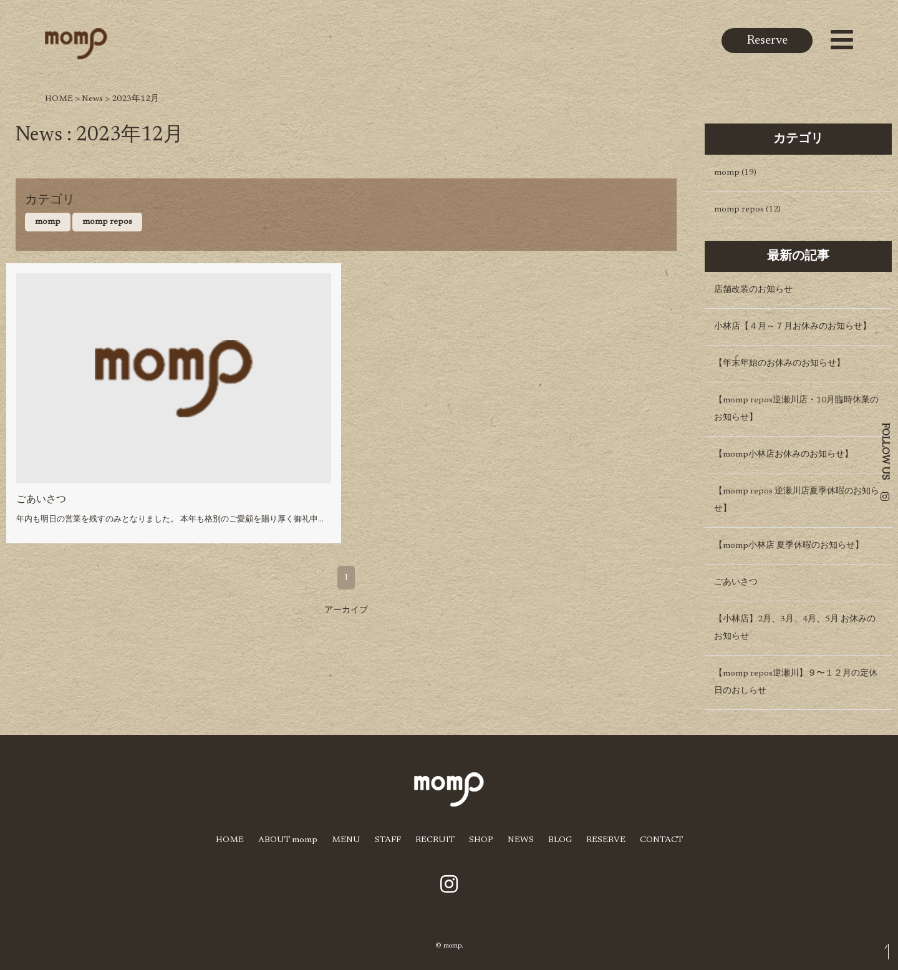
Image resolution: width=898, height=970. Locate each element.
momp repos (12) (747, 209)
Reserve (767, 40)
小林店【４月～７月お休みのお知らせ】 (792, 327)
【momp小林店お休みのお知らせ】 (783, 454)
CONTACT (661, 840)
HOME (59, 99)
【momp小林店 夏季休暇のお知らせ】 (789, 545)
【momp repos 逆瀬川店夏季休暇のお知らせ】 (796, 500)
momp (47, 222)
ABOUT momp (287, 840)
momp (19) (735, 172)
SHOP (481, 840)
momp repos (107, 222)
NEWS (521, 840)
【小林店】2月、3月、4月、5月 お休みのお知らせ (795, 628)
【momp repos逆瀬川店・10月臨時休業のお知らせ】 (796, 409)
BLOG (560, 840)
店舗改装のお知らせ (753, 290)
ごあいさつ (41, 500)
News (92, 99)
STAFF (388, 840)
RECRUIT (435, 840)
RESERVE (605, 840)
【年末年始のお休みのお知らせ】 (779, 363)
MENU (346, 840)
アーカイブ (346, 610)
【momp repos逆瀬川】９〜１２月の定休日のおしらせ (795, 682)
